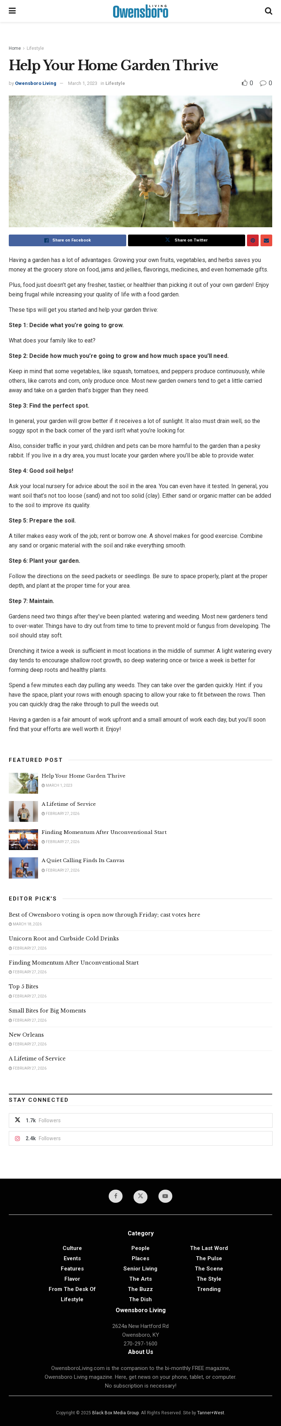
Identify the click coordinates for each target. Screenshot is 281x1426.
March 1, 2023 (82, 83)
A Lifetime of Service (69, 804)
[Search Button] (268, 11)
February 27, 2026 (60, 814)
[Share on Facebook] (67, 240)
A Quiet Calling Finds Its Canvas (83, 860)
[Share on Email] (266, 240)
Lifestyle (35, 48)
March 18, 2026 (25, 924)
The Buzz (140, 1289)
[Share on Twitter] (187, 240)
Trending (209, 1289)
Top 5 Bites (23, 986)
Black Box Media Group (115, 1412)
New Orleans (26, 1035)
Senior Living (140, 1268)
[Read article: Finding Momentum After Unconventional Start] (23, 839)
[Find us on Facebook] (116, 1196)
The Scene (209, 1268)
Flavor (72, 1279)
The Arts (140, 1279)
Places (140, 1258)
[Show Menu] (12, 11)
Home (15, 48)
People (140, 1248)
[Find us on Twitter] (140, 1197)
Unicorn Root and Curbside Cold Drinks (64, 938)
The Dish (140, 1299)
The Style (208, 1279)
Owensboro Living (35, 83)
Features (72, 1268)
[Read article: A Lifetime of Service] (23, 811)
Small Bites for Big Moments (47, 1010)
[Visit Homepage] (140, 11)
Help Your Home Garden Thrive (83, 776)
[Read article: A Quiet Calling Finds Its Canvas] (23, 867)
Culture (72, 1248)
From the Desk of (72, 1289)
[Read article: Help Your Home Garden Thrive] (23, 783)
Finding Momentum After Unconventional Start (104, 832)
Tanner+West (210, 1412)
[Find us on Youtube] (165, 1196)
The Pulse (209, 1258)
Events (72, 1258)
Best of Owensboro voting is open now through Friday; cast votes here (104, 915)
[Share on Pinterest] (253, 240)
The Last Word (209, 1248)
